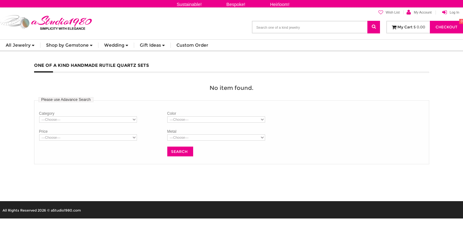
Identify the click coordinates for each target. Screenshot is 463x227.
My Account (422, 12)
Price (43, 131)
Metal (171, 131)
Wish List (389, 12)
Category (47, 113)
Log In (454, 12)
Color (171, 113)
